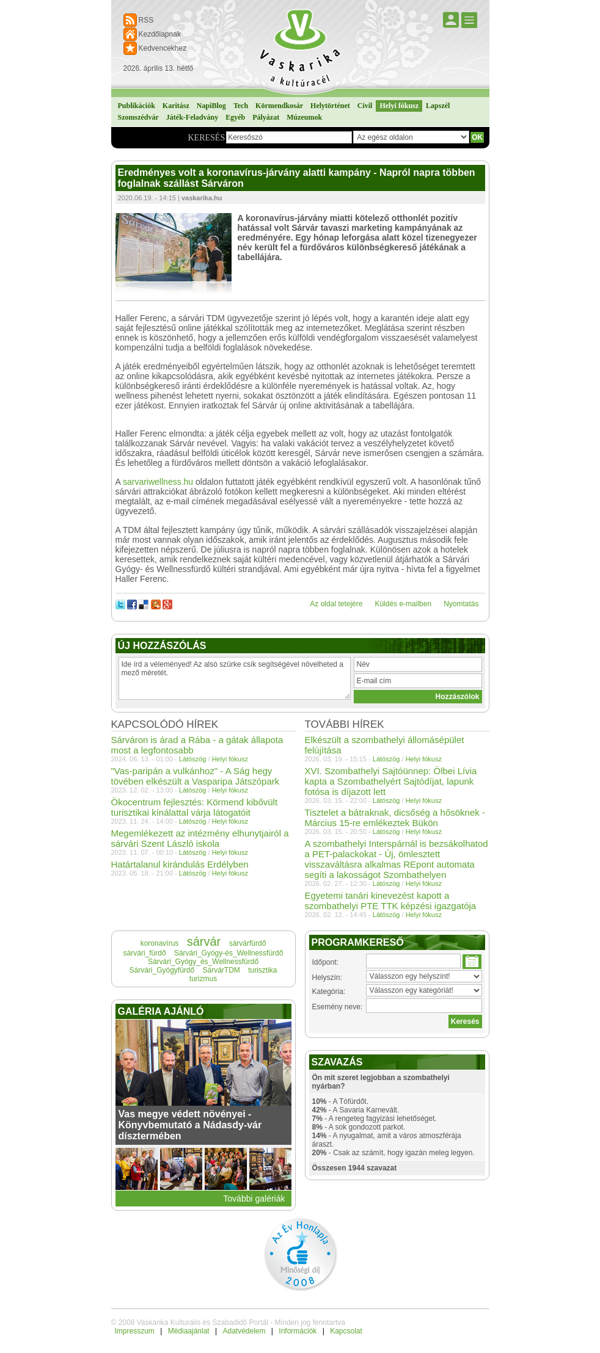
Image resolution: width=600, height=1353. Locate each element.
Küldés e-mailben (403, 604)
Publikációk (136, 105)
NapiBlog (211, 105)
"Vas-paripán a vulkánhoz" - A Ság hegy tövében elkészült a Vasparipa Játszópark (195, 776)
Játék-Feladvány (192, 117)
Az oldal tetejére (336, 604)
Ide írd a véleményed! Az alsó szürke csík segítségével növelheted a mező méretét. (235, 678)
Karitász (176, 105)
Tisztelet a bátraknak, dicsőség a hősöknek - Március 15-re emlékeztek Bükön (395, 817)
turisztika (262, 970)
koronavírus (160, 943)
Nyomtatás (461, 604)
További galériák (254, 1198)
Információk (297, 1331)
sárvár (204, 941)
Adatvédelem (243, 1331)
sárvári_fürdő (144, 953)
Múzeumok (304, 117)
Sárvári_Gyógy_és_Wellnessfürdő (203, 961)
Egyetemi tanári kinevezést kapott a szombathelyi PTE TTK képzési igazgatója (391, 900)
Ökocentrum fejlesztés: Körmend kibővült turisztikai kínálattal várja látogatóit (194, 807)
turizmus (203, 978)
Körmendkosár (279, 105)
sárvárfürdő (247, 943)
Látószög (386, 759)
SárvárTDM (221, 970)
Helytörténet (330, 105)
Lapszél (438, 105)
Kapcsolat (346, 1331)
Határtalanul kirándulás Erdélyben (180, 864)
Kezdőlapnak (160, 34)
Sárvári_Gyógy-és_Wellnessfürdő (229, 953)
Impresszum (135, 1331)
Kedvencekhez (163, 48)
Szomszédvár (138, 117)
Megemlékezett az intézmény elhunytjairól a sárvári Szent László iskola (200, 838)
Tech (240, 105)
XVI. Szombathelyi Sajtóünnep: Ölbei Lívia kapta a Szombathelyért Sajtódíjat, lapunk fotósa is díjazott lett (391, 781)
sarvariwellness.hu (158, 482)
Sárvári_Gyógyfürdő (161, 970)
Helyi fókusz (399, 105)
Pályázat (265, 117)
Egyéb (235, 117)
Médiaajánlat (189, 1331)
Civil (365, 105)
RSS (146, 20)
